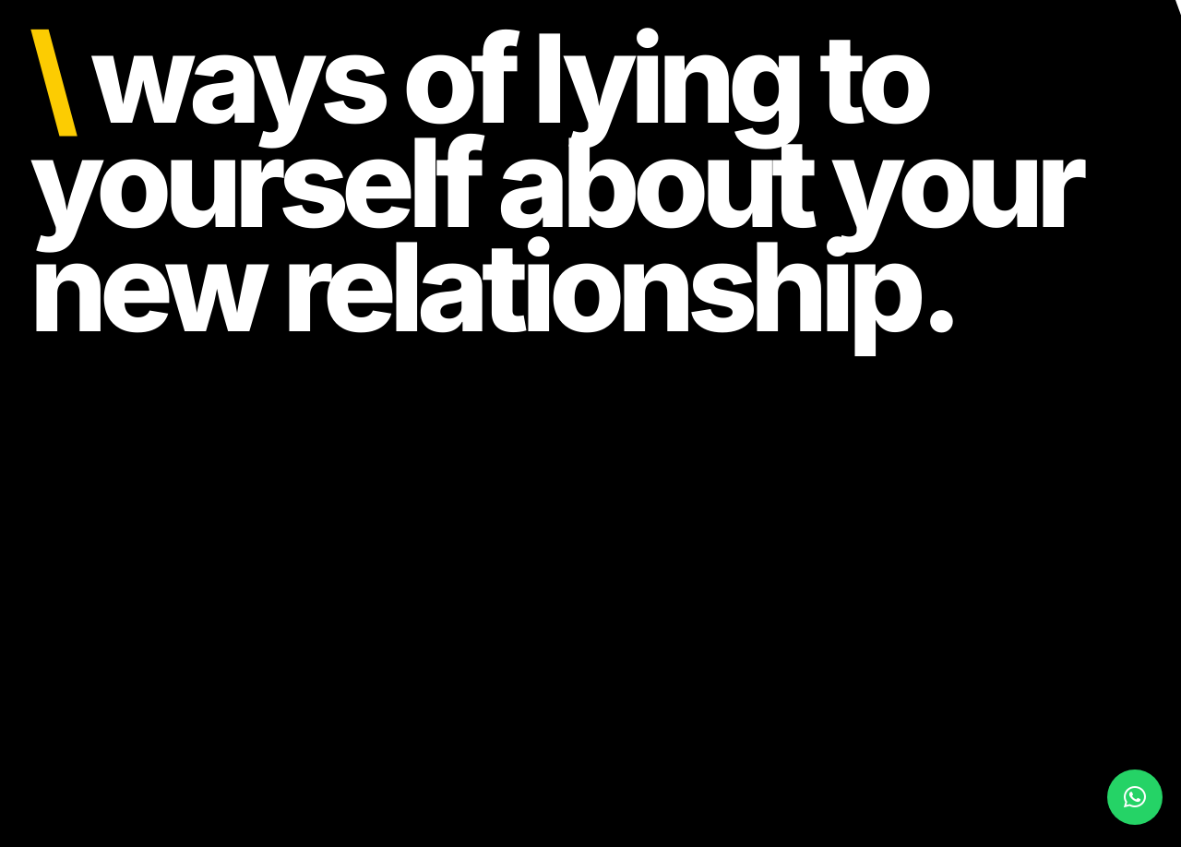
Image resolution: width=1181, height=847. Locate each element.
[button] (1135, 797)
